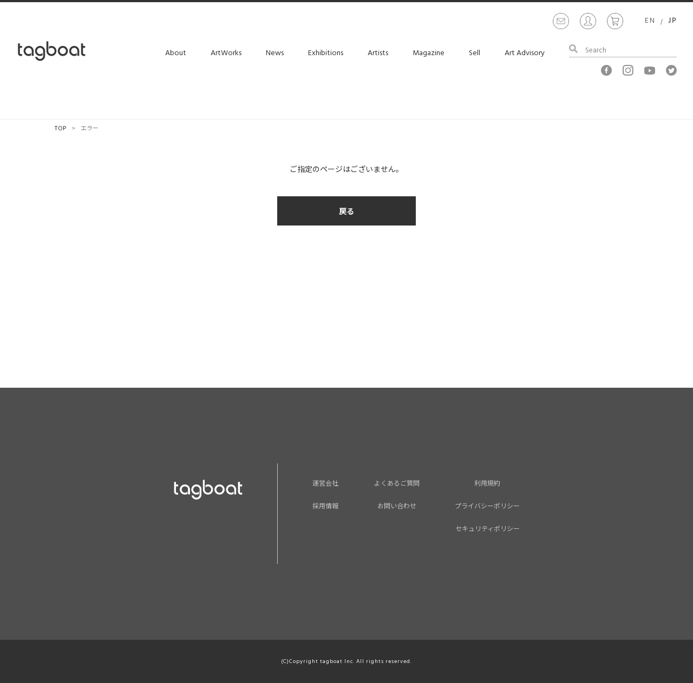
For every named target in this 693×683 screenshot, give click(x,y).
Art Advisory (525, 53)
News (275, 53)
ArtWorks (226, 53)
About (175, 53)
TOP (60, 127)
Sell (474, 53)
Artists (378, 53)
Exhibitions (325, 53)
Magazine (428, 53)
